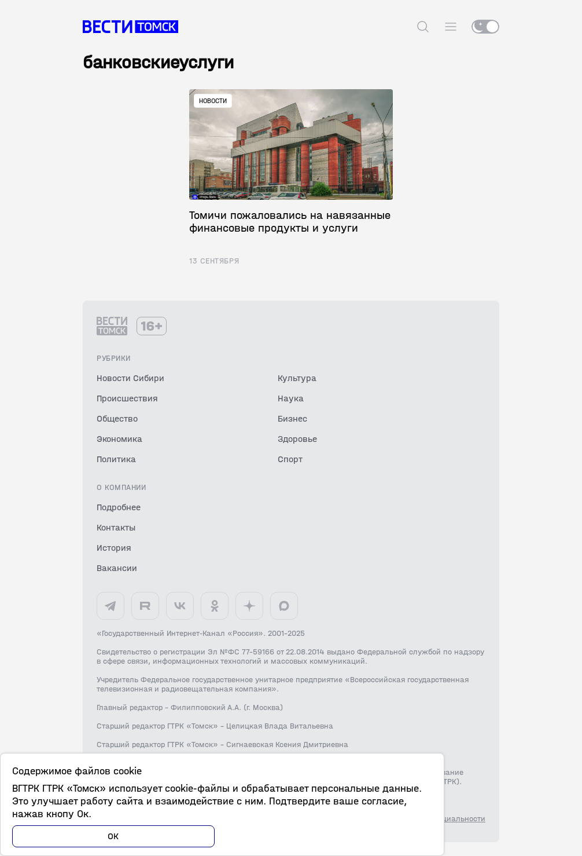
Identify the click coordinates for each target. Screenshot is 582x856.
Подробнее (119, 507)
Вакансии (117, 567)
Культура (297, 377)
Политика (116, 458)
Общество (117, 418)
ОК (113, 836)
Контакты (116, 527)
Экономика (119, 438)
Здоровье (297, 438)
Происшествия (127, 398)
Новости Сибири (130, 377)
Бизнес (292, 418)
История (114, 547)
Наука (291, 398)
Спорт (290, 458)
